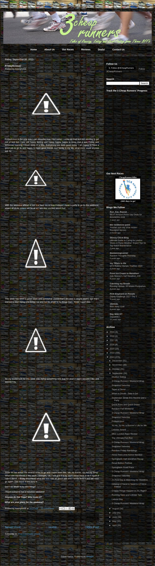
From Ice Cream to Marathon (124, 273)
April (114, 525)
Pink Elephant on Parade (122, 294)
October (116, 369)
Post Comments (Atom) (29, 534)
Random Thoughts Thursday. (123, 256)
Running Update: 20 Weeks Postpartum (128, 286)
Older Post (92, 527)
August (116, 508)
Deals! (101, 49)
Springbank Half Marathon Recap (127, 459)
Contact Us (118, 49)
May (114, 521)
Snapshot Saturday (121, 385)
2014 (112, 353)
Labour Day (117, 499)
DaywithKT (115, 317)
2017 (112, 340)
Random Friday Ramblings (124, 450)
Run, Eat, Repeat (118, 212)
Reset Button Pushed (122, 463)
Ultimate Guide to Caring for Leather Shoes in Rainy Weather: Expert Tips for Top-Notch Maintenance (128, 243)
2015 (112, 348)
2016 (112, 344)
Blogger (90, 556)
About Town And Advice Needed (127, 455)
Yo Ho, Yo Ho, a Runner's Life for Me (129, 425)
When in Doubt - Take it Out (125, 393)
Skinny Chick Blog (119, 237)
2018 (112, 336)
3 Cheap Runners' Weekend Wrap (128, 381)
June (115, 517)
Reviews (85, 49)
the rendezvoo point (120, 225)
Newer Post (12, 527)
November (117, 365)
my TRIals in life (118, 263)
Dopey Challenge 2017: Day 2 (123, 296)
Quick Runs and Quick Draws (126, 404)
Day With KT (116, 314)
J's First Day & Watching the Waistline (130, 480)
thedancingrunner (119, 253)
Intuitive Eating (119, 377)
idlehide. (114, 304)
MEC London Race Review (124, 434)
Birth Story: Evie (117, 306)
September (117, 373)
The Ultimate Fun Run (122, 438)
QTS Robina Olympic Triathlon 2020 (126, 266)
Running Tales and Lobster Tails (127, 495)
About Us (49, 49)
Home (33, 49)
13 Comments (47, 508)
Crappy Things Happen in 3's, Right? (129, 491)
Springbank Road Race (123, 467)
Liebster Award (119, 429)
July (114, 513)
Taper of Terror (118, 389)
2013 (112, 357)
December (117, 360)
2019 (112, 332)
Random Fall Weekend (122, 408)
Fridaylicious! (118, 421)
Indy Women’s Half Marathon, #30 (125, 276)
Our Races (68, 49)
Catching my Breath (120, 283)
